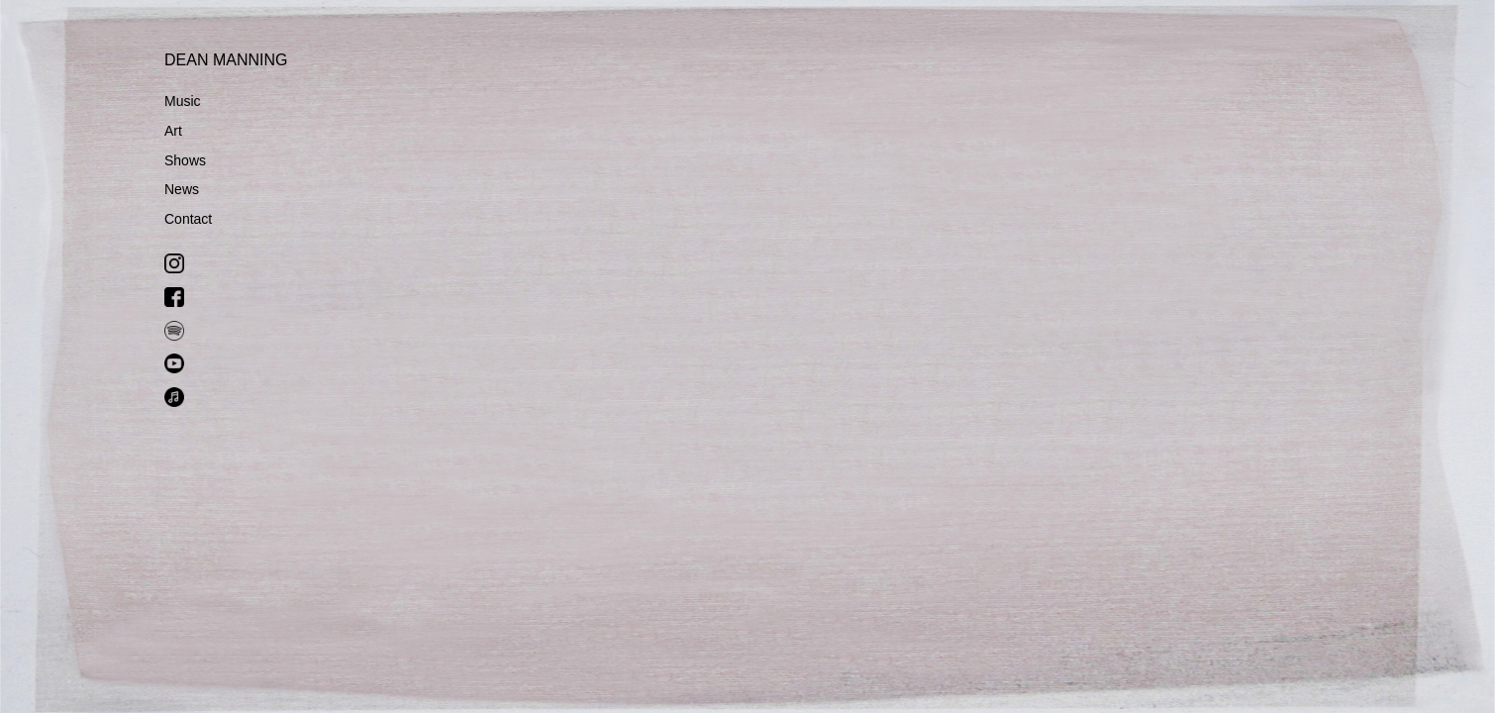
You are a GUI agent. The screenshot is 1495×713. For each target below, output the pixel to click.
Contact (188, 219)
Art (173, 131)
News (181, 189)
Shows (185, 160)
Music (182, 101)
